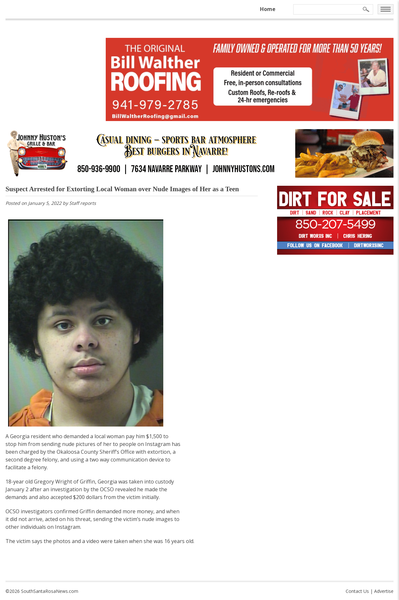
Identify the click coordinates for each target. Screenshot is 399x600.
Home (267, 9)
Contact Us (357, 591)
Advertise (384, 591)
